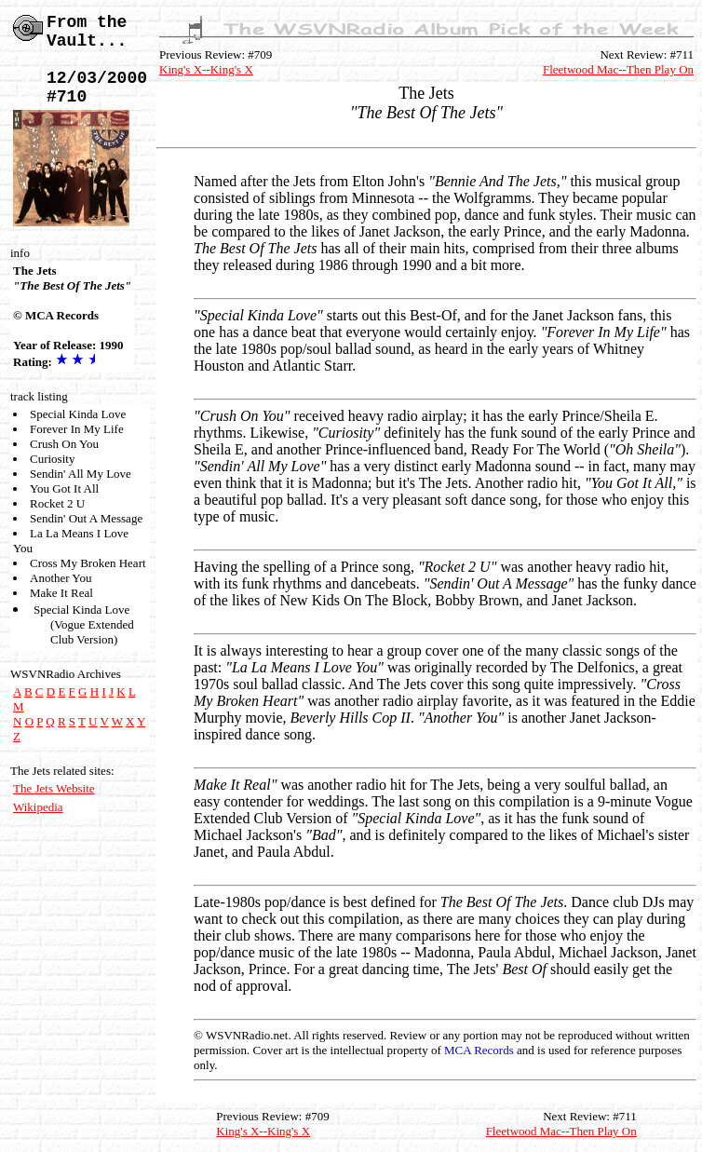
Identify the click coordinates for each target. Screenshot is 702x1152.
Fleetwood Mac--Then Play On (618, 69)
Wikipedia (38, 807)
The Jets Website (54, 788)
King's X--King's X (206, 69)
